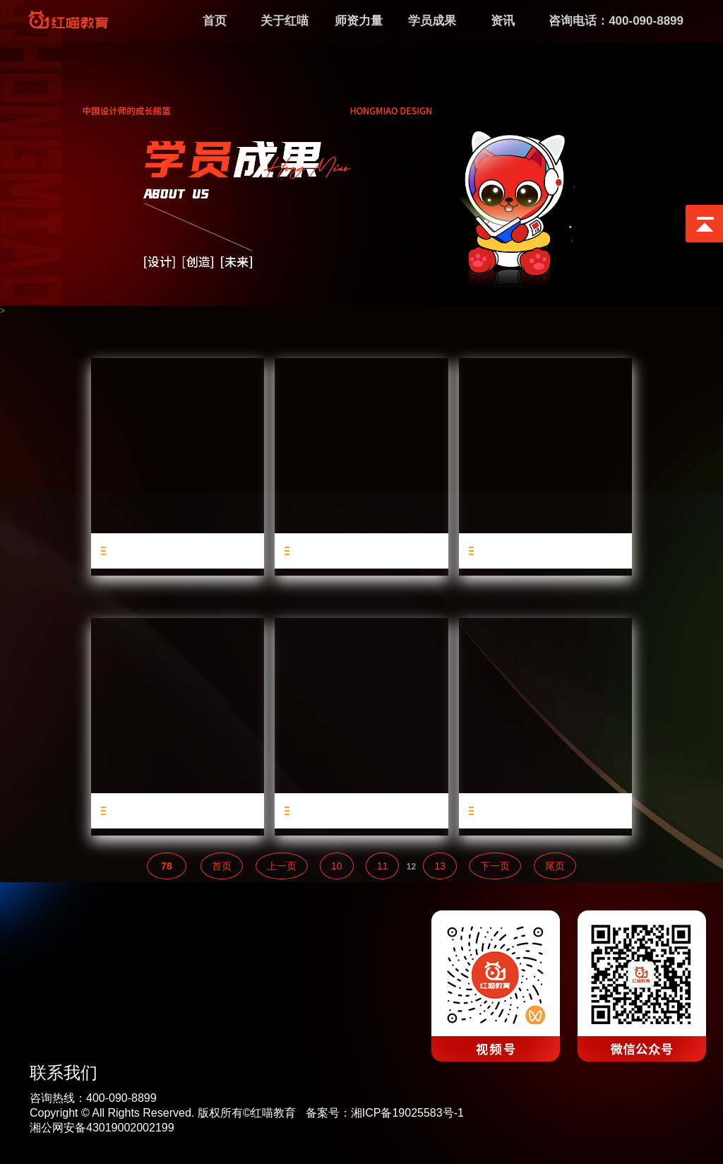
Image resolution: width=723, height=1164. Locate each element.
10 (336, 866)
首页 (222, 866)
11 (382, 866)
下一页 (495, 866)
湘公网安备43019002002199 (102, 1128)
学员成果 (432, 21)
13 (440, 866)
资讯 (503, 21)
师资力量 (359, 21)
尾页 (555, 866)
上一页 (282, 866)
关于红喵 (285, 21)
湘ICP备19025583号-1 (407, 1113)
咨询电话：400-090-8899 (616, 21)
